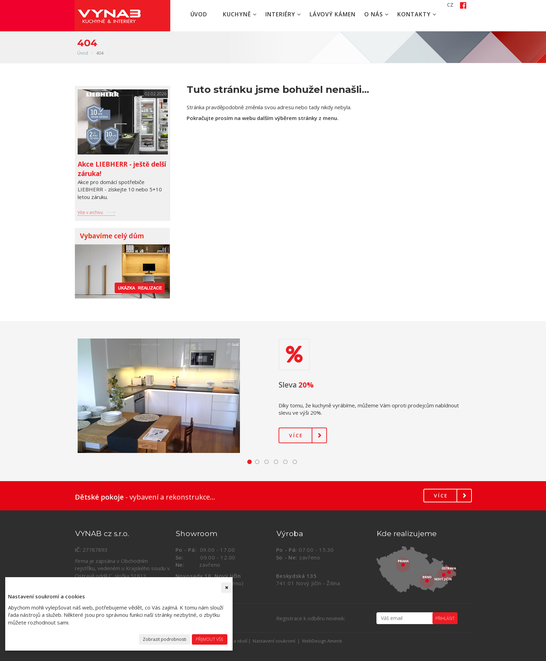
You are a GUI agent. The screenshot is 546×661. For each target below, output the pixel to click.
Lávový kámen (333, 14)
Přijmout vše (210, 639)
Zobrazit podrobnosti (164, 639)
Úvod (199, 14)
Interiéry (283, 14)
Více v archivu (90, 212)
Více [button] (296, 435)
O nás (376, 14)
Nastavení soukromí (274, 641)
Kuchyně (240, 14)
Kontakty (416, 14)
